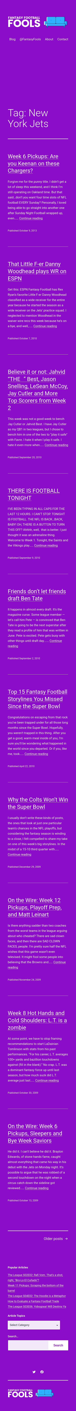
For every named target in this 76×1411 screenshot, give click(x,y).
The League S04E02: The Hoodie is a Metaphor (37, 1295)
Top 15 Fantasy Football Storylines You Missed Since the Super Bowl (37, 699)
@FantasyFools (30, 39)
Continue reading (31, 218)
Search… (13, 1336)
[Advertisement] (38, 80)
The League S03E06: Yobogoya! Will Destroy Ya (37, 1306)
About (49, 39)
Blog (12, 39)
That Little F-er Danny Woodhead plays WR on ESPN (37, 271)
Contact (62, 39)
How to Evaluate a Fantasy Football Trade (33, 1301)
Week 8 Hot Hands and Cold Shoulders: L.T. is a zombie (37, 1020)
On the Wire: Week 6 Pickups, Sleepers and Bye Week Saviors (35, 1133)
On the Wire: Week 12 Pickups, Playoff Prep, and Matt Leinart (35, 907)
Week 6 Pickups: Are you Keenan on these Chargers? (33, 163)
